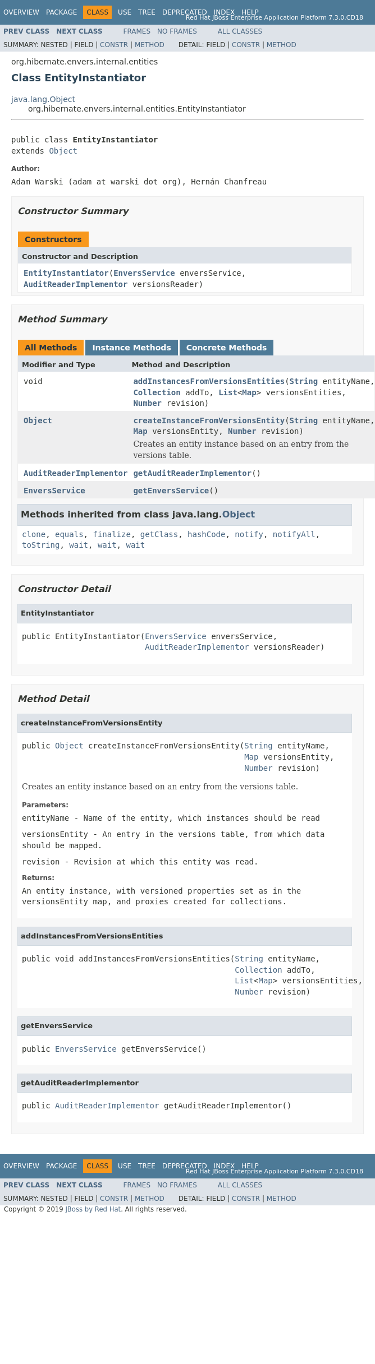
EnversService (144, 273)
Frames (137, 31)
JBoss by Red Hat (93, 1209)
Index (224, 12)
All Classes (240, 31)
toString (41, 544)
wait (78, 544)
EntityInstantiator (66, 273)
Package (61, 12)
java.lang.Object (43, 99)
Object (63, 150)
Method (149, 45)
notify (249, 534)
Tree (147, 12)
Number (147, 403)
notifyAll (294, 534)
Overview (21, 12)
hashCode (206, 534)
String (304, 381)
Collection (156, 392)
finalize (111, 534)
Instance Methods (131, 347)
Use (124, 12)
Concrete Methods (226, 347)
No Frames (177, 31)
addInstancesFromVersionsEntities (209, 381)
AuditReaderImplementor (75, 284)
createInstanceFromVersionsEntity (209, 420)
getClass (159, 534)
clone (33, 534)
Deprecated (184, 12)
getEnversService (171, 490)
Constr (114, 45)
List (227, 392)
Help (250, 12)
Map (249, 392)
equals (69, 534)
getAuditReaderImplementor (192, 473)
